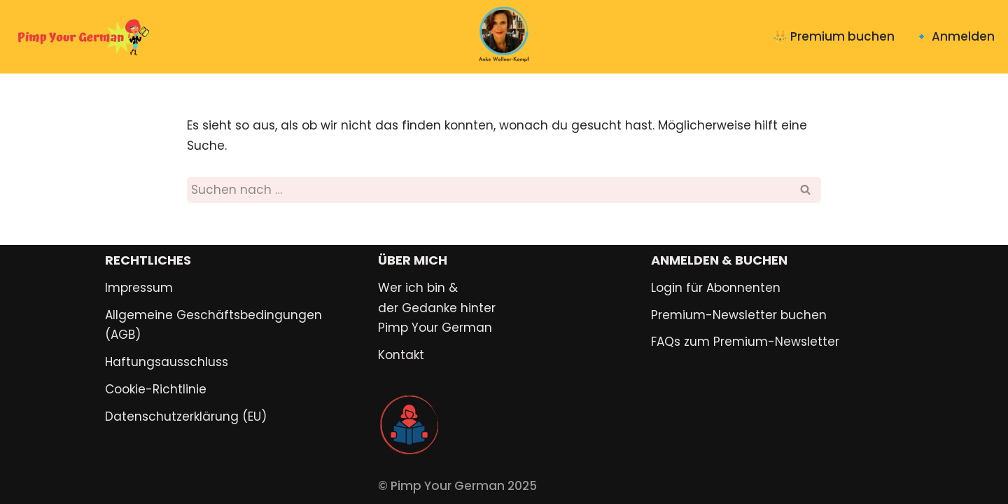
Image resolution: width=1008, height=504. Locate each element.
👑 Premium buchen (834, 36)
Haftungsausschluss (166, 362)
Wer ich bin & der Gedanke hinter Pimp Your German (437, 308)
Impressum (139, 287)
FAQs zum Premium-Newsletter (745, 341)
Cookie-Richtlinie (155, 389)
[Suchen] (488, 190)
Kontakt (401, 354)
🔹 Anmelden (954, 36)
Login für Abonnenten (715, 287)
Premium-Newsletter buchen (739, 315)
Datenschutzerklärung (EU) (186, 416)
